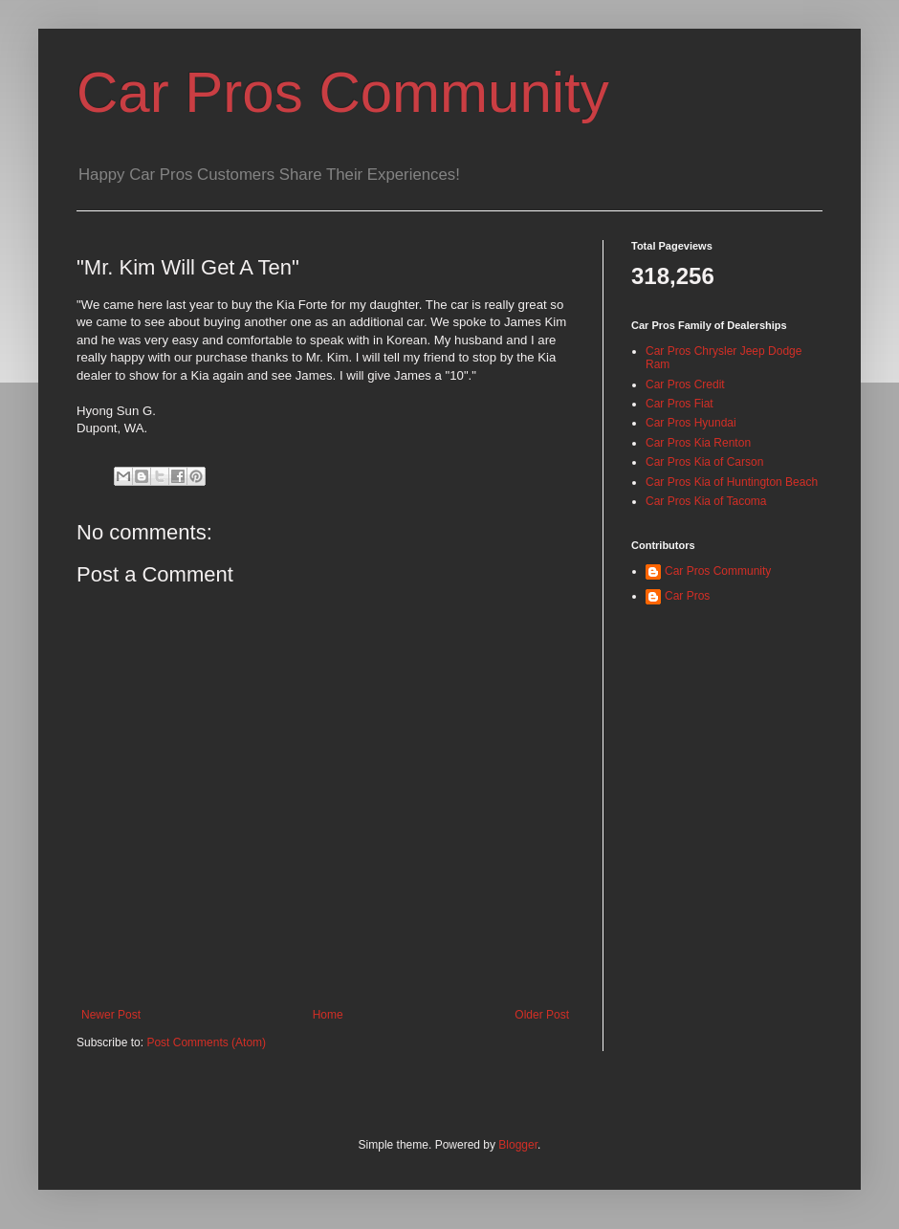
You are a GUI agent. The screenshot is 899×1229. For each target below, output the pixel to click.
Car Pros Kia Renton (698, 443)
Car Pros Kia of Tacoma (706, 501)
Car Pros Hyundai (691, 422)
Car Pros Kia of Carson (704, 462)
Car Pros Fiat (679, 403)
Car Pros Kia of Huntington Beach (732, 482)
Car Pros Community (343, 92)
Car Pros (687, 596)
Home (328, 1014)
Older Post (542, 1014)
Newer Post (111, 1014)
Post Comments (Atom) (206, 1042)
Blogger (517, 1145)
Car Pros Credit (685, 384)
